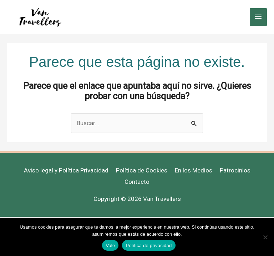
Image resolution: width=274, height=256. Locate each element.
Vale (110, 245)
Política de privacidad (149, 245)
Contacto (137, 181)
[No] (265, 237)
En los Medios (193, 170)
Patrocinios (235, 170)
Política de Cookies (141, 170)
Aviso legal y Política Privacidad (66, 170)
